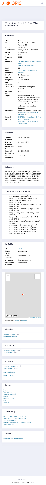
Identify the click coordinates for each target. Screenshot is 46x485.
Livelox (5, 390)
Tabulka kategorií (9, 394)
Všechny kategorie (9, 334)
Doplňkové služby (9, 372)
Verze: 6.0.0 (22, 479)
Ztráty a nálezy (8, 425)
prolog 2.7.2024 (8, 398)
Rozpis (5, 396)
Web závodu (7, 392)
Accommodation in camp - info (14, 418)
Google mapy (24, 112)
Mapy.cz (24, 320)
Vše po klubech (8, 352)
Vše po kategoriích (9, 350)
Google (17, 320)
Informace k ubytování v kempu (14, 416)
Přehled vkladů (8, 376)
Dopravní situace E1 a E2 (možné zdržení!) (17, 423)
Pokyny (5, 400)
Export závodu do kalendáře (13, 439)
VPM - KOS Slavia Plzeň (26, 66)
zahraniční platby (9, 420)
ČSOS (32, 483)
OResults (6, 402)
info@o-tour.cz (23, 249)
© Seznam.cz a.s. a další (35, 317)
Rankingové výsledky (10, 336)
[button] (23, 293)
